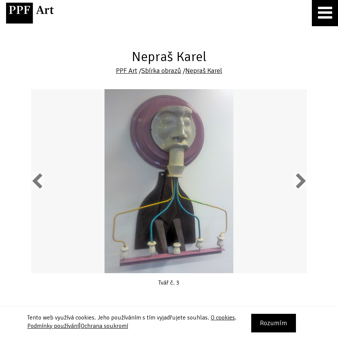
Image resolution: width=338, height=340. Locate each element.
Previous (37, 181)
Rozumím (273, 323)
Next (300, 181)
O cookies (223, 317)
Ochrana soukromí (104, 326)
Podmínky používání (53, 326)
